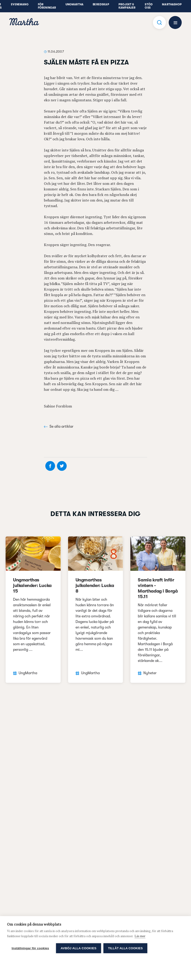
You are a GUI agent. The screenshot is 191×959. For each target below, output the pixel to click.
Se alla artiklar (58, 426)
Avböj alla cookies (78, 948)
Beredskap (101, 4)
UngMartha (75, 4)
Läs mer (140, 936)
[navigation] (24, 22)
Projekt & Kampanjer (127, 6)
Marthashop (172, 4)
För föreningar (47, 6)
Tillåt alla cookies (125, 948)
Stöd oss (149, 6)
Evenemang (20, 4)
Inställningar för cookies (30, 948)
